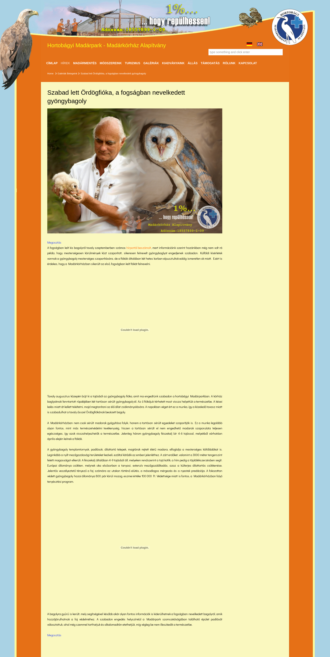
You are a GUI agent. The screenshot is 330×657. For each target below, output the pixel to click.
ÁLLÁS (193, 63)
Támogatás (210, 63)
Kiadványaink (173, 63)
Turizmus (132, 63)
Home (50, 73)
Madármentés (84, 63)
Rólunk (229, 63)
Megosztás (54, 242)
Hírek (65, 63)
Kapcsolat (248, 63)
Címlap (52, 63)
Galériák (151, 63)
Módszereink (111, 63)
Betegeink (72, 73)
